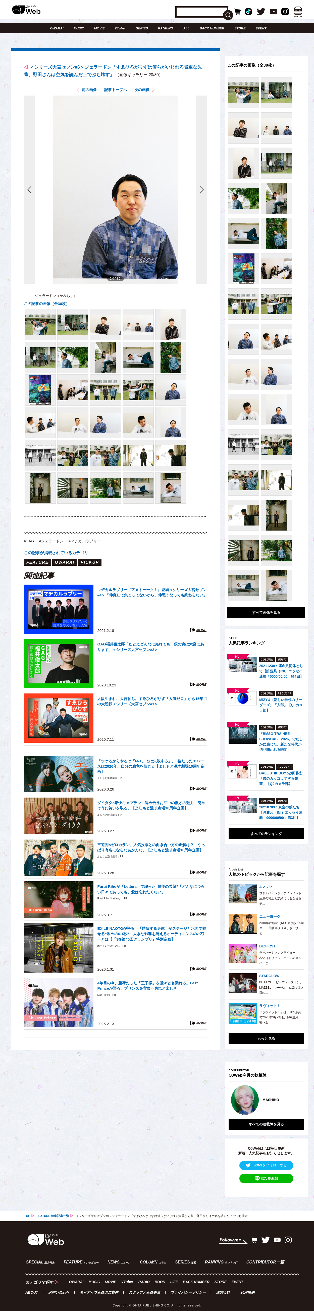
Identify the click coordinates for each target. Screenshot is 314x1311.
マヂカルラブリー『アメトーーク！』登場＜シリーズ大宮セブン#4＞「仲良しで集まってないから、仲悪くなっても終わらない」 (151, 597)
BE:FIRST (267, 946)
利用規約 (247, 1290)
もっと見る (266, 1038)
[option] (266, 1099)
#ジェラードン (53, 543)
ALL (186, 28)
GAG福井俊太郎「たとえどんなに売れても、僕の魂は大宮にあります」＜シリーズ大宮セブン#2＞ (152, 648)
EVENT (260, 28)
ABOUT (31, 1290)
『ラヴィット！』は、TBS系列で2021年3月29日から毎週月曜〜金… (280, 1017)
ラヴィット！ (269, 1006)
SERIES (142, 28)
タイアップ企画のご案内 (99, 1290)
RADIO (143, 1279)
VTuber (120, 28)
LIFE (173, 1279)
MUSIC (79, 28)
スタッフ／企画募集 (144, 1290)
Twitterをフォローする (266, 1163)
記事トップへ (115, 91)
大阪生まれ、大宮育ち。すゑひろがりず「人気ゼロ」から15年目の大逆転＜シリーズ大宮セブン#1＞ (151, 703)
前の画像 (88, 91)
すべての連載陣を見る (266, 1122)
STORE (240, 28)
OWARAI (56, 28)
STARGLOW (269, 976)
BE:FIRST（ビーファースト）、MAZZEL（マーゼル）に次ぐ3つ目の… (281, 987)
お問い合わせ (58, 1290)
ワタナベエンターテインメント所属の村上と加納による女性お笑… (280, 898)
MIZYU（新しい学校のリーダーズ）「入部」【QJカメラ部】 (281, 705)
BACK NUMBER (212, 28)
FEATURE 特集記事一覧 (53, 1214)
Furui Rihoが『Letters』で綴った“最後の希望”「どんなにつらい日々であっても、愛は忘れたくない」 (152, 891)
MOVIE (99, 28)
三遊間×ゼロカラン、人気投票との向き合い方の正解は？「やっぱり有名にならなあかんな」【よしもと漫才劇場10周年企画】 (151, 852)
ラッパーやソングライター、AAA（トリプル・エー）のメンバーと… (280, 958)
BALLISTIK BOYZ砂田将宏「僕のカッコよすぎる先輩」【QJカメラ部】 (280, 778)
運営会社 (223, 1290)
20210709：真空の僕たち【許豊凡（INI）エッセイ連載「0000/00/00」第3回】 (280, 812)
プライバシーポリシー (188, 1290)
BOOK (159, 1279)
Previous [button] (233, 1099)
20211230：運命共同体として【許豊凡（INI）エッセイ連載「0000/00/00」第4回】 (281, 671)
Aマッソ (265, 887)
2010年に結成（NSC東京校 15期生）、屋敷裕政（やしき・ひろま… (281, 928)
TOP (27, 1214)
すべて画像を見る (266, 612)
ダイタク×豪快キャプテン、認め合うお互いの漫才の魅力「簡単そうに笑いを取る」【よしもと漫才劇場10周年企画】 (151, 807)
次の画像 (143, 91)
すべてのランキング (266, 834)
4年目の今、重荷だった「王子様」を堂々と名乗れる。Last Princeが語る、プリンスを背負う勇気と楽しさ (150, 987)
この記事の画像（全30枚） (48, 305)
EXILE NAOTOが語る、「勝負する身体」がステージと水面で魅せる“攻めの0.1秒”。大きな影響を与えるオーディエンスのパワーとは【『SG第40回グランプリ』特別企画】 (151, 936)
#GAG (29, 543)
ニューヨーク (269, 916)
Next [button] (295, 1099)
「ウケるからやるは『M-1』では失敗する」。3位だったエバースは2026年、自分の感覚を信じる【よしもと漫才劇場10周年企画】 (152, 768)
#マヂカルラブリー (88, 543)
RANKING (165, 28)
